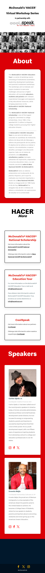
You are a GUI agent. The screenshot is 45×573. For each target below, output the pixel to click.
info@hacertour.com (15, 289)
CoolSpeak (12, 327)
